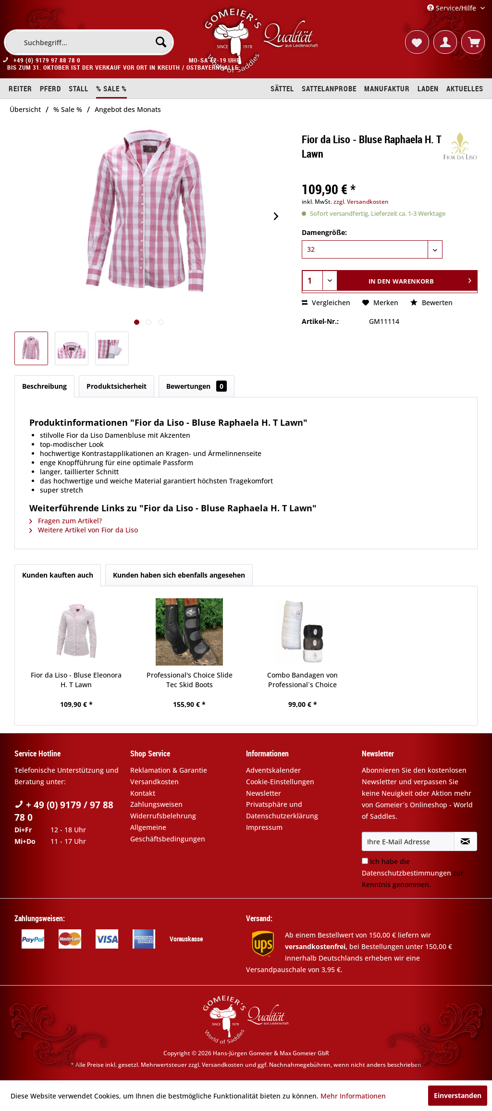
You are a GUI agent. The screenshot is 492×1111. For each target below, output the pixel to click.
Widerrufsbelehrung (163, 815)
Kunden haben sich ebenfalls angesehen (179, 575)
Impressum (264, 827)
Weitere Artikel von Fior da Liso (83, 529)
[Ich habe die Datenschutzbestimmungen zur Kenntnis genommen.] (365, 861)
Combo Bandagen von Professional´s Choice (302, 679)
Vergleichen (326, 302)
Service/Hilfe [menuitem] (452, 7)
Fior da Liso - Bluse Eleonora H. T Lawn (76, 679)
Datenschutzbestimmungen (406, 872)
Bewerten (431, 302)
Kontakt (142, 793)
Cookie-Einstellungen (280, 781)
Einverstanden (457, 1095)
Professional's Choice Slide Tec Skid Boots (190, 679)
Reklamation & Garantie (168, 770)
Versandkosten (154, 781)
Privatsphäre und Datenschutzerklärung (282, 810)
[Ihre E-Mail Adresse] (408, 841)
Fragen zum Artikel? (65, 520)
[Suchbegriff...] (89, 42)
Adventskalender (273, 770)
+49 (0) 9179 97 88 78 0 (46, 60)
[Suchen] (161, 41)
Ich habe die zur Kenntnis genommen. (413, 873)
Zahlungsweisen (156, 804)
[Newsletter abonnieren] (465, 841)
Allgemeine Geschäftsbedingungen (167, 833)
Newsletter (263, 793)
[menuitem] (89, 42)
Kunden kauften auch (57, 575)
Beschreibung (44, 386)
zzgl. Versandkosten (361, 202)
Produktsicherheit (116, 386)
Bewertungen (196, 386)
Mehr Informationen (353, 1095)
